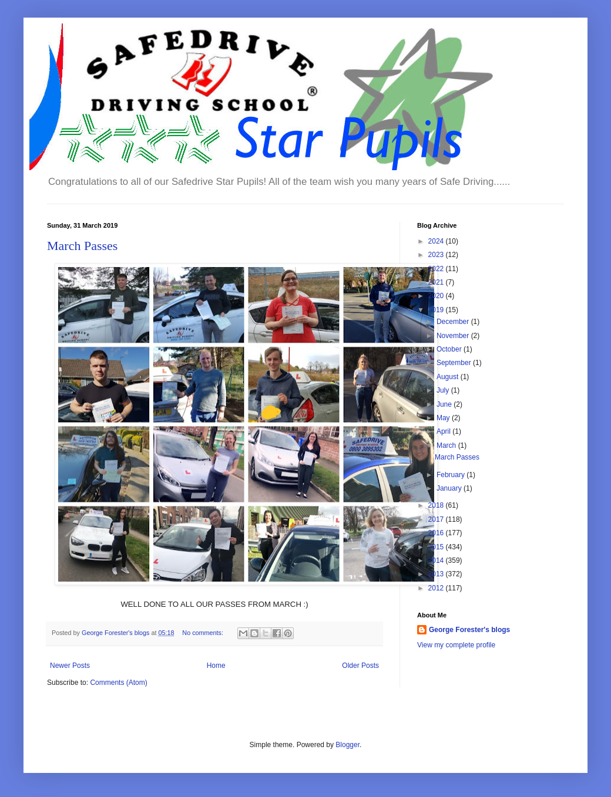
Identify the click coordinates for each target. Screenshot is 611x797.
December (454, 322)
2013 (437, 574)
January (450, 488)
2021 (437, 282)
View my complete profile (456, 645)
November (454, 336)
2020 (437, 296)
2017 (437, 519)
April (444, 431)
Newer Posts (70, 665)
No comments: (203, 632)
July (444, 390)
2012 (437, 588)
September (455, 363)
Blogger (347, 745)
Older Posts (360, 665)
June (445, 404)
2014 (437, 560)
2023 (437, 255)
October (450, 349)
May (444, 418)
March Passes (82, 245)
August (449, 377)
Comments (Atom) (118, 682)
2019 (437, 310)
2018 (437, 505)
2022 (437, 269)
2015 (437, 547)
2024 (437, 241)
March (447, 445)
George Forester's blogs (469, 630)
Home (216, 665)
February (451, 475)
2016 (437, 533)
